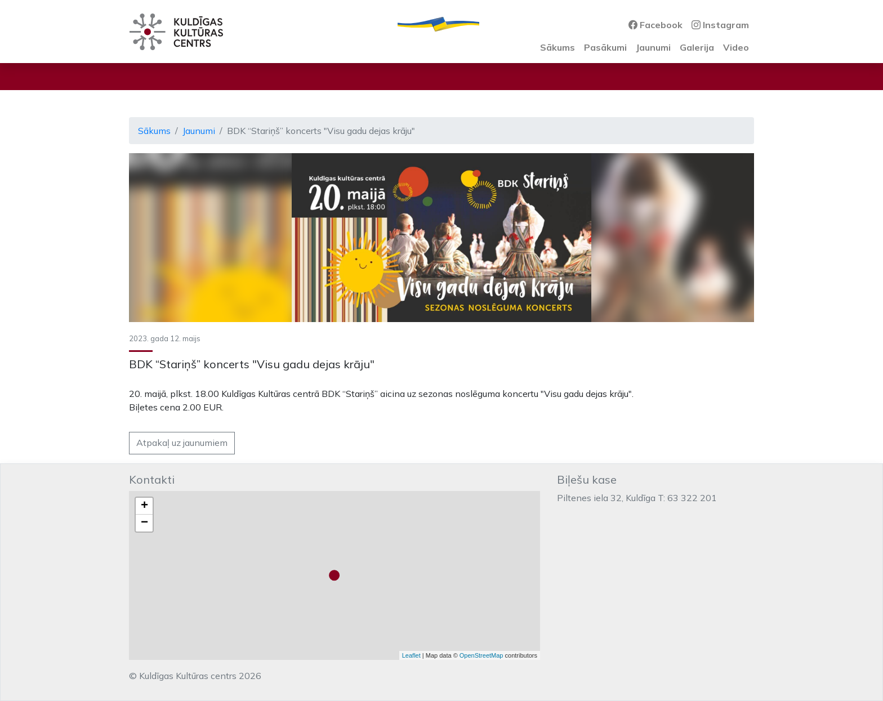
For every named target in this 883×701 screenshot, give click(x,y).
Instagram (720, 24)
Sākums (557, 47)
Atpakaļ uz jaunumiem (182, 442)
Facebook (655, 24)
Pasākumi (605, 47)
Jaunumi (653, 47)
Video (736, 47)
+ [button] (144, 506)
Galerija (697, 47)
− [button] (144, 523)
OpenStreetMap (481, 655)
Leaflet (411, 655)
